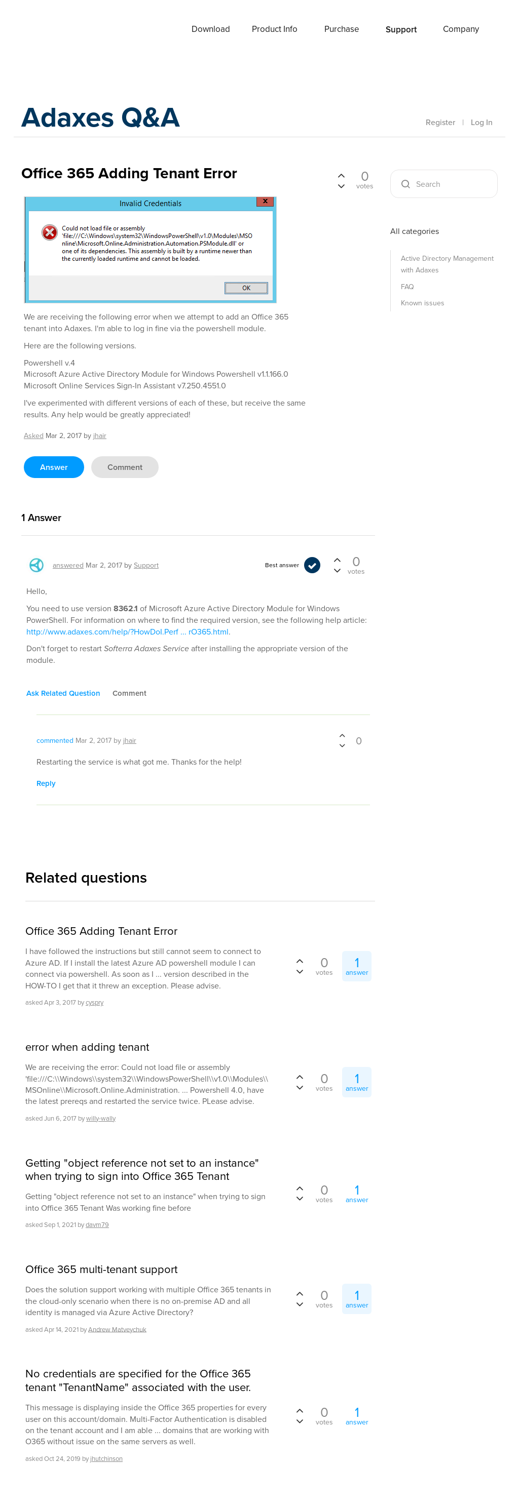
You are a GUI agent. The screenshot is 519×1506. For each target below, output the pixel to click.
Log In (482, 122)
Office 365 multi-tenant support (101, 1269)
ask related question (63, 693)
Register (440, 122)
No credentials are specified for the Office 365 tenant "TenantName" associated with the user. (138, 1380)
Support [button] (401, 29)
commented (54, 740)
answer (54, 467)
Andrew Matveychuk (117, 1329)
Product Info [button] (275, 29)
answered (68, 565)
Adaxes (61, 30)
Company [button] (461, 29)
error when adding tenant (87, 1047)
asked (34, 435)
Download (211, 29)
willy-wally (101, 1118)
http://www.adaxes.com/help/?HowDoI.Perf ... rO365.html (127, 632)
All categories (414, 231)
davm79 (97, 1225)
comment (124, 467)
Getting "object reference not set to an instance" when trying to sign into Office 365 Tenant (142, 1170)
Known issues (422, 303)
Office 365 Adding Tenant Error (101, 931)
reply (46, 783)
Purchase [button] (341, 29)
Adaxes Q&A (107, 119)
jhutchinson (106, 1458)
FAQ (407, 287)
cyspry (94, 1002)
